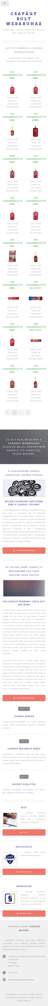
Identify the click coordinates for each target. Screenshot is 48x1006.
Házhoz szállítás (24, 784)
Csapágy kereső (24, 716)
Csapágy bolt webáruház (24, 18)
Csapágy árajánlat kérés (24, 748)
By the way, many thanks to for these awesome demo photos (24, 571)
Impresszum (24, 886)
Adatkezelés (24, 846)
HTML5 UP (27, 1000)
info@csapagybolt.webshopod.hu (21, 979)
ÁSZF (24, 807)
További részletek (25, 550)
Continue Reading (25, 698)
